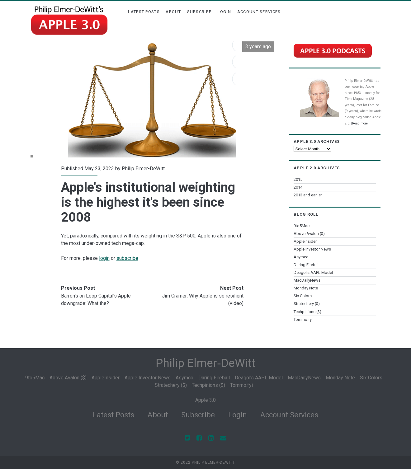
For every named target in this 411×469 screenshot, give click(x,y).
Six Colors (303, 295)
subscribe (127, 258)
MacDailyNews (307, 280)
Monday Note (306, 288)
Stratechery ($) (307, 303)
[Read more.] (360, 123)
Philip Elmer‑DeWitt (205, 363)
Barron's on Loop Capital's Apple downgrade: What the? (96, 299)
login (104, 258)
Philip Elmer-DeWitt (143, 168)
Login (224, 11)
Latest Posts (144, 11)
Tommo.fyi (303, 319)
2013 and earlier (308, 195)
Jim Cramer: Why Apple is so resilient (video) (202, 299)
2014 (298, 187)
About (173, 11)
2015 (298, 179)
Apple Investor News (312, 249)
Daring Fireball (306, 264)
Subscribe (199, 11)
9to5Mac (301, 225)
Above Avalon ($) (309, 233)
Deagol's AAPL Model (313, 272)
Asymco (301, 257)
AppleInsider (305, 241)
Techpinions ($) (307, 311)
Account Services (259, 11)
